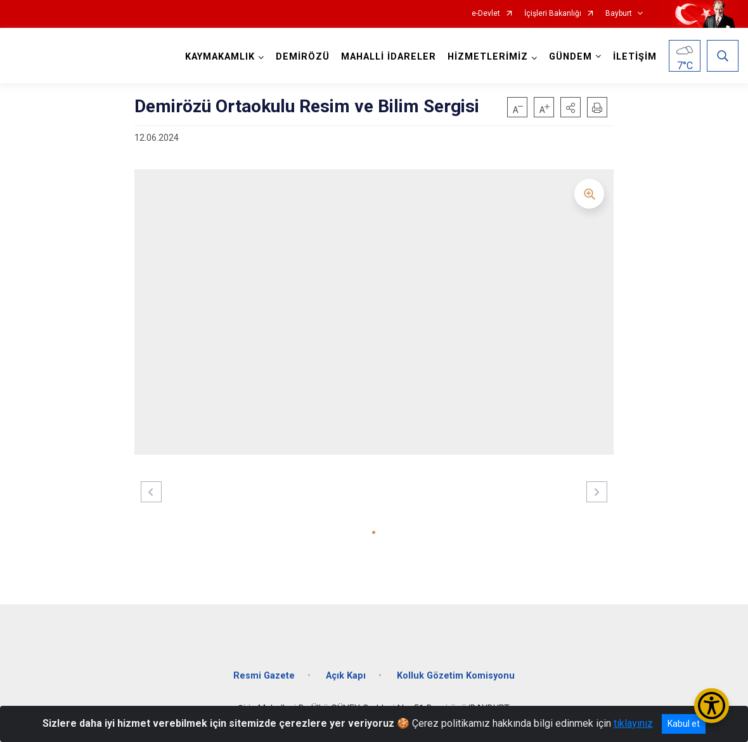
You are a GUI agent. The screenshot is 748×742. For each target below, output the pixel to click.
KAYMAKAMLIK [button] (220, 56)
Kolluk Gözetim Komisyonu (456, 675)
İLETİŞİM (635, 56)
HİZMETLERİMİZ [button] (488, 56)
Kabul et (683, 724)
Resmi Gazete (264, 675)
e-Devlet (486, 14)
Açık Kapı (346, 675)
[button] (570, 107)
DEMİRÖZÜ (303, 56)
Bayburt (618, 14)
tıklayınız (633, 723)
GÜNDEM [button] (570, 56)
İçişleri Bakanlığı (552, 14)
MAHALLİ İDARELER (388, 56)
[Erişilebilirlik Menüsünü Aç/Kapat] (711, 705)
